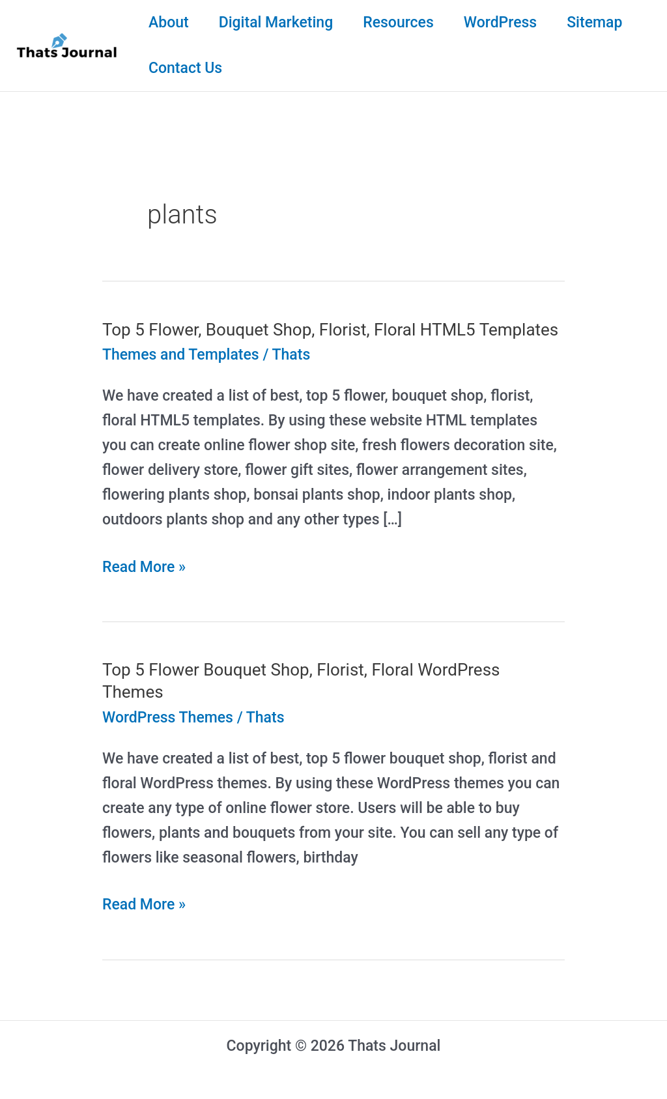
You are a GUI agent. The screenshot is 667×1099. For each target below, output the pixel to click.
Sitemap (594, 22)
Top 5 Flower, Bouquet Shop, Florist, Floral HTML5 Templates (330, 329)
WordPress (500, 22)
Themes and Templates (180, 355)
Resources (398, 22)
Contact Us (185, 68)
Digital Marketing (276, 22)
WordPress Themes (167, 717)
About (169, 22)
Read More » (144, 567)
